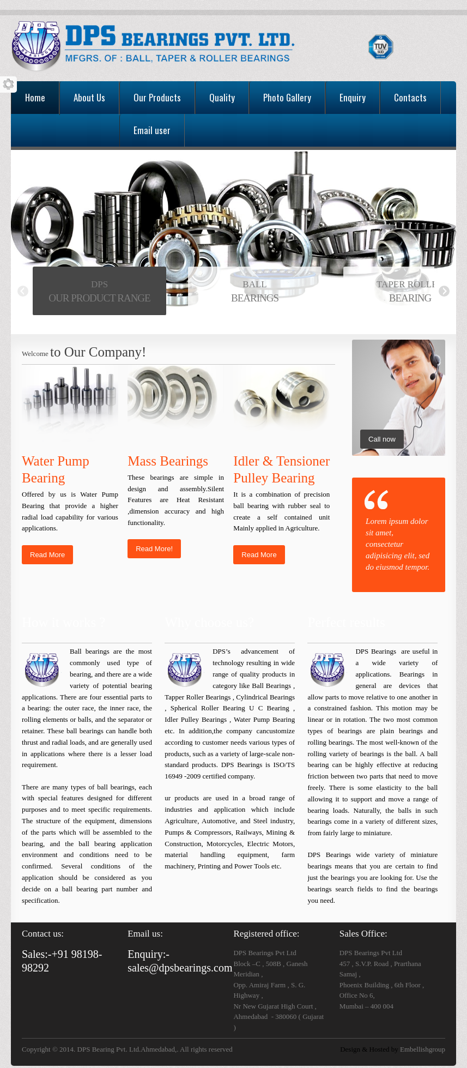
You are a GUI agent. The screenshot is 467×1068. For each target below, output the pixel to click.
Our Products (157, 97)
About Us (89, 97)
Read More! (154, 549)
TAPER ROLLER (410, 284)
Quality (222, 97)
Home (35, 97)
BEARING (410, 298)
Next (444, 291)
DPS (99, 284)
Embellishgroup (421, 1049)
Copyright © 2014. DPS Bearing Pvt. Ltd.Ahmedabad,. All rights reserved (127, 1049)
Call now (382, 439)
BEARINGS (254, 298)
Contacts (410, 97)
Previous (22, 291)
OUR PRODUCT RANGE (99, 298)
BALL (254, 284)
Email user (152, 130)
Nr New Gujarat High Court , (274, 1006)
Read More (47, 555)
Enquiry (352, 97)
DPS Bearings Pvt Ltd (264, 953)
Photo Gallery (287, 97)
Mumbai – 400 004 (366, 1006)
